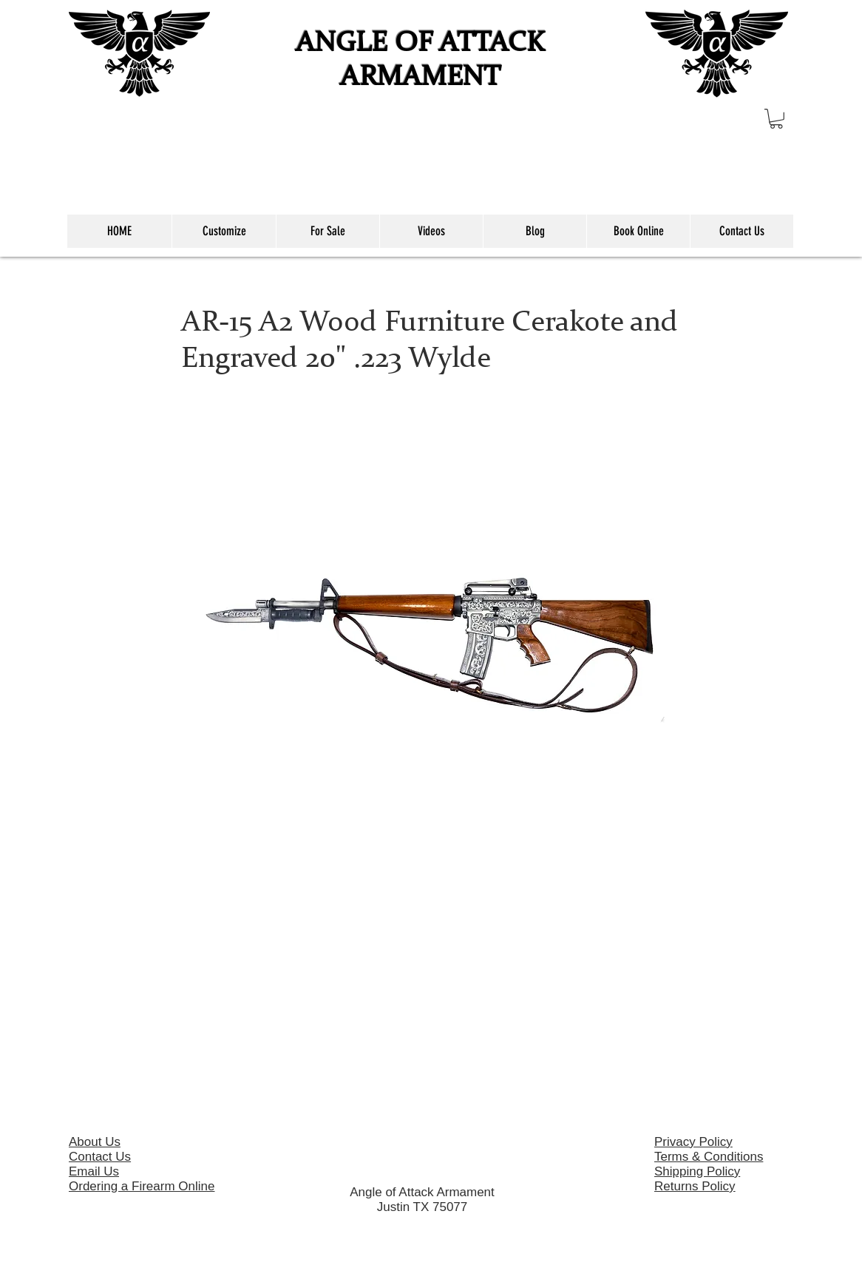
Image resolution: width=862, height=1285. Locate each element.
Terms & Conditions (708, 1157)
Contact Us (100, 1157)
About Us (95, 1142)
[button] (776, 119)
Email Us (94, 1171)
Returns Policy (695, 1186)
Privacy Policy (693, 1142)
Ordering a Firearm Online (141, 1186)
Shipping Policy (697, 1171)
